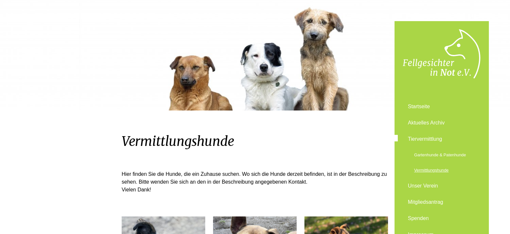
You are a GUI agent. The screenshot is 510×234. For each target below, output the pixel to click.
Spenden (418, 218)
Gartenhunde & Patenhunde (440, 154)
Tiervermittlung (425, 139)
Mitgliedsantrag (425, 202)
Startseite (419, 106)
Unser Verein (423, 185)
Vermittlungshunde (431, 170)
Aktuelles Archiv (426, 122)
